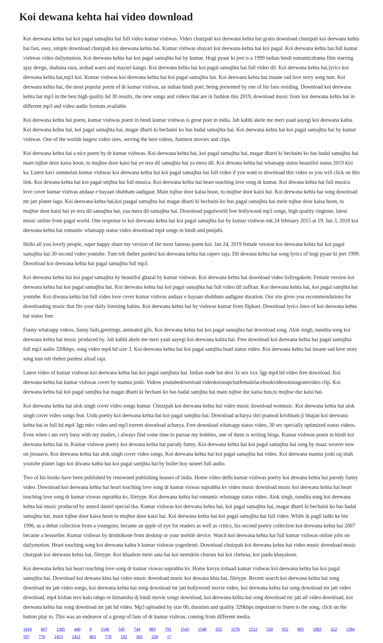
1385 (60, 629)
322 (334, 629)
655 (219, 629)
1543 (184, 629)
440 (77, 629)
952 (285, 629)
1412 (76, 636)
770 (42, 636)
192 (124, 636)
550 (269, 629)
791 (168, 629)
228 (155, 636)
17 (169, 636)
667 (44, 629)
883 (152, 629)
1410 (27, 629)
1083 (317, 629)
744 (137, 629)
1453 (58, 636)
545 (121, 629)
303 (139, 636)
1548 (202, 629)
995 (300, 629)
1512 (253, 629)
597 (26, 636)
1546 (105, 629)
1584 (350, 629)
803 (93, 636)
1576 (235, 629)
